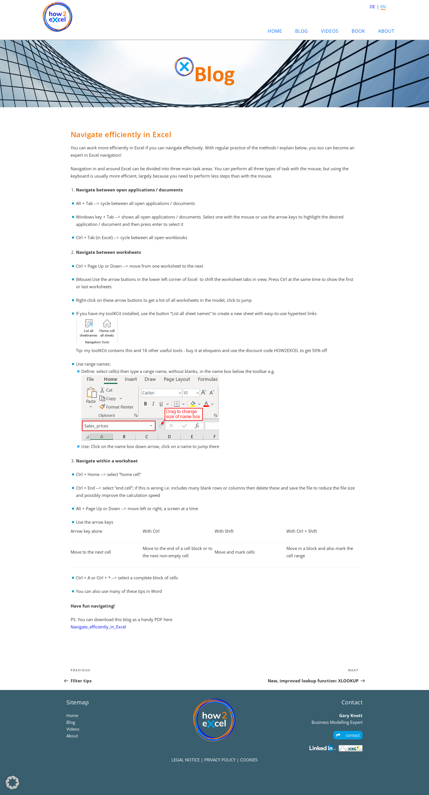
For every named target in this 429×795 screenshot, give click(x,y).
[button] (12, 782)
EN (383, 6)
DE (372, 6)
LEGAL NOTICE (185, 760)
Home (275, 31)
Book (358, 31)
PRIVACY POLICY (220, 760)
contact (348, 735)
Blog (301, 31)
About (386, 31)
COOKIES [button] (249, 760)
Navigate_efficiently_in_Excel (98, 627)
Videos (330, 31)
